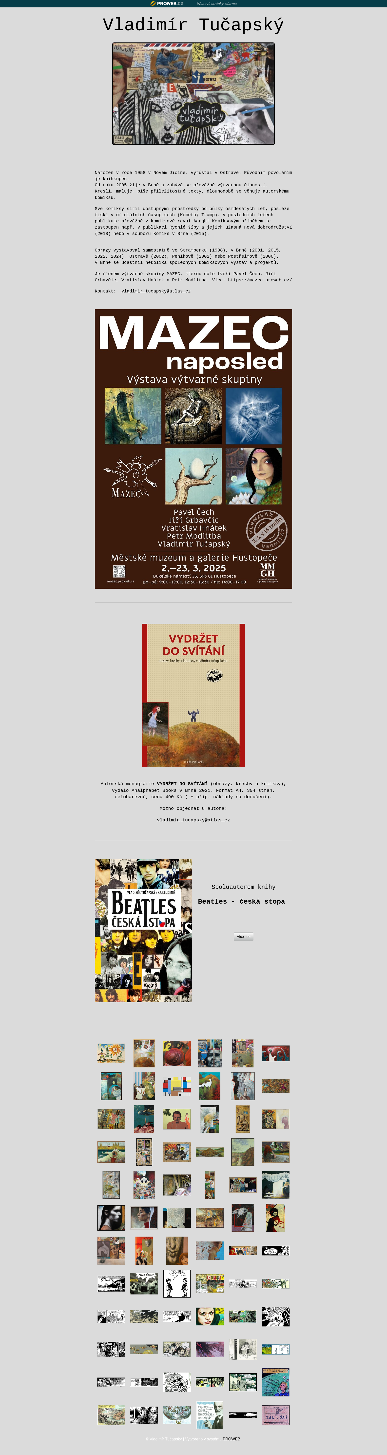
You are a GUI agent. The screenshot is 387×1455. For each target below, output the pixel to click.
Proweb (167, 3)
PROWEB (231, 1439)
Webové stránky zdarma (217, 4)
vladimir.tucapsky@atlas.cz (193, 820)
